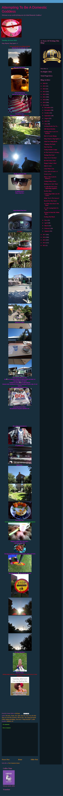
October (47, 113)
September (47, 115)
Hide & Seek (48, 166)
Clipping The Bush (49, 144)
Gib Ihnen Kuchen (49, 129)
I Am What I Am (49, 168)
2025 (44, 86)
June (46, 124)
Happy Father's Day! (50, 163)
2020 (44, 99)
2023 (44, 91)
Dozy (27, 715)
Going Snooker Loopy (50, 149)
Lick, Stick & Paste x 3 (51, 171)
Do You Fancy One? (50, 160)
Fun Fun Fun (48, 147)
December (47, 107)
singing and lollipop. (10, 719)
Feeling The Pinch (49, 217)
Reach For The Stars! (50, 201)
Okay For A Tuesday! (50, 158)
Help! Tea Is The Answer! (51, 198)
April (46, 223)
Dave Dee (23, 715)
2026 (44, 83)
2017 (44, 234)
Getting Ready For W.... (51, 126)
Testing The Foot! (49, 155)
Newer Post (5, 759)
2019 (44, 102)
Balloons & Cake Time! (51, 184)
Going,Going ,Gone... (50, 181)
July (45, 121)
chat (16, 715)
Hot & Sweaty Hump (50, 136)
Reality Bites (48, 191)
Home (20, 759)
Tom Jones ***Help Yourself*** (23, 719)
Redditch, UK (10, 721)
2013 (44, 245)
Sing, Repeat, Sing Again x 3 (52, 138)
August (46, 118)
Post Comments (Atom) (13, 763)
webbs (33, 719)
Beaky (12, 715)
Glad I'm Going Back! (50, 141)
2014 (44, 242)
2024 (44, 89)
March (46, 225)
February (47, 228)
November (47, 110)
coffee (18, 715)
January (47, 231)
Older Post (34, 759)
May (45, 220)
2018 (44, 105)
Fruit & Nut (47, 174)
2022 (44, 94)
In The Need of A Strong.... (52, 152)
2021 (44, 97)
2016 (44, 237)
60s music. (8, 715)
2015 (44, 240)
